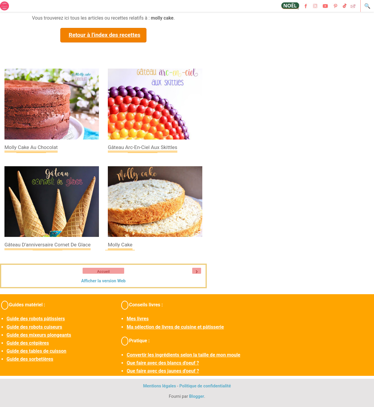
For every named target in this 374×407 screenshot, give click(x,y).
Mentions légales (159, 386)
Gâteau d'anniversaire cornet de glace (47, 245)
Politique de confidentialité (205, 386)
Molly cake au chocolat (31, 147)
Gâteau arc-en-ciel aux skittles (142, 147)
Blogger (196, 396)
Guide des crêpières (28, 343)
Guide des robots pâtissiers (36, 319)
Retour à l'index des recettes (104, 34)
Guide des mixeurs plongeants (39, 335)
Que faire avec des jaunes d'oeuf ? (163, 371)
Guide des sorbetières (30, 359)
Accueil (103, 272)
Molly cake (120, 245)
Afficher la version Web (103, 281)
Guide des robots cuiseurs (34, 327)
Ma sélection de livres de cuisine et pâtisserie (175, 327)
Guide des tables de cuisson (36, 351)
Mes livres (138, 319)
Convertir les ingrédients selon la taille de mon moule (183, 355)
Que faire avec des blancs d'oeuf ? (163, 363)
